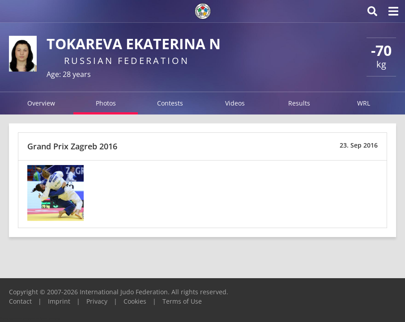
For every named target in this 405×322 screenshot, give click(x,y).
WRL (363, 103)
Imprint (59, 301)
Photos (106, 103)
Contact (20, 301)
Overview (41, 103)
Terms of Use (182, 301)
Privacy (96, 301)
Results (299, 103)
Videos (235, 103)
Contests (170, 103)
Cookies (135, 301)
